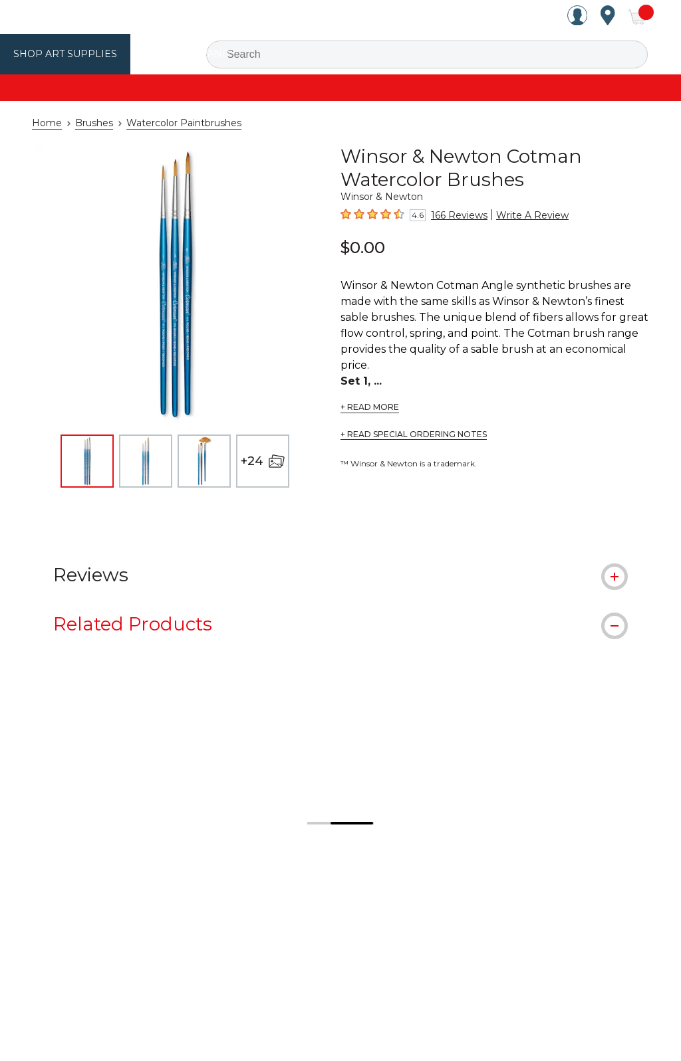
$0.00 (362, 247)
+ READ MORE (369, 391)
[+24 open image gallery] (262, 461)
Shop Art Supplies (60, 53)
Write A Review (522, 215)
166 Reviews (456, 215)
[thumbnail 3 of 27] (204, 461)
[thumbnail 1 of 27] (87, 461)
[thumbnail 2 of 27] (145, 461)
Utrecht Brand (174, 53)
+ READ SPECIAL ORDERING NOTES (413, 418)
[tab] (340, 574)
